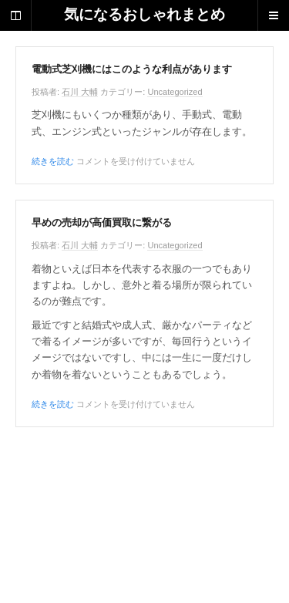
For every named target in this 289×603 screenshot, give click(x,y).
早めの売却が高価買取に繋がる (102, 223)
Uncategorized (174, 91)
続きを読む (53, 161)
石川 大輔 (80, 91)
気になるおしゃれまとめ (144, 15)
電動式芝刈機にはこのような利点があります (132, 69)
